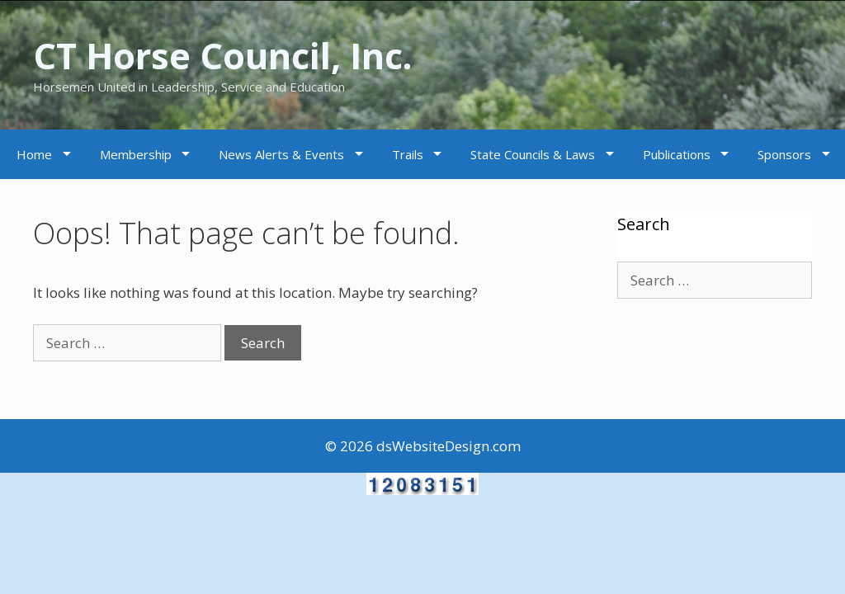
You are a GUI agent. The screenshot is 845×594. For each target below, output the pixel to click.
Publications (676, 154)
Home (34, 154)
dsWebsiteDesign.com (448, 445)
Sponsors (784, 154)
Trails (407, 154)
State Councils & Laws (532, 154)
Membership (136, 154)
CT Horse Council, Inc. (233, 55)
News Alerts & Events (281, 154)
